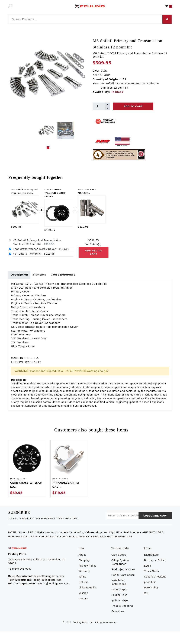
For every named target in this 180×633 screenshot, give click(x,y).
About (82, 555)
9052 (65, 479)
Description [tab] (19, 275)
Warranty (84, 571)
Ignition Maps (119, 601)
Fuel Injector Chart (123, 570)
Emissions (117, 612)
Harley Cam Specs (123, 575)
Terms (82, 577)
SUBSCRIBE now (155, 516)
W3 (146, 593)
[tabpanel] (46, 130)
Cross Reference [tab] (65, 275)
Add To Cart (133, 106)
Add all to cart (93, 252)
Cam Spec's (118, 555)
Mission (83, 593)
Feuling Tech (119, 595)
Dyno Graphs (119, 590)
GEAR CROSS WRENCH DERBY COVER (55, 193)
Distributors (151, 555)
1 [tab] (48, 147)
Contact (83, 599)
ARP (107, 75)
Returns (83, 582)
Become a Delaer (155, 561)
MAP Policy (151, 588)
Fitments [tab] (40, 275)
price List (150, 582)
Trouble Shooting (122, 606)
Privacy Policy (87, 566)
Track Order (151, 571)
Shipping (84, 561)
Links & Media (87, 588)
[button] (168, 6)
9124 (23, 479)
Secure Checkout (155, 577)
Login (147, 566)
